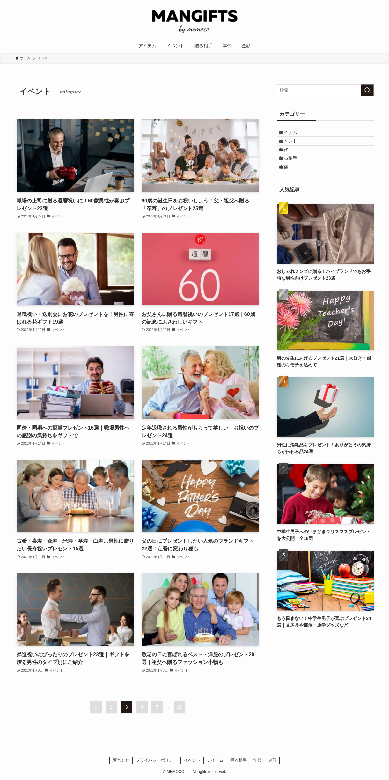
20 (179, 707)
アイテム (294, 134)
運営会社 (121, 760)
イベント (294, 147)
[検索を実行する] (367, 90)
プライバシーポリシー (156, 760)
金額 (289, 187)
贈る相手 (294, 174)
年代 (289, 161)
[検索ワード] (325, 90)
